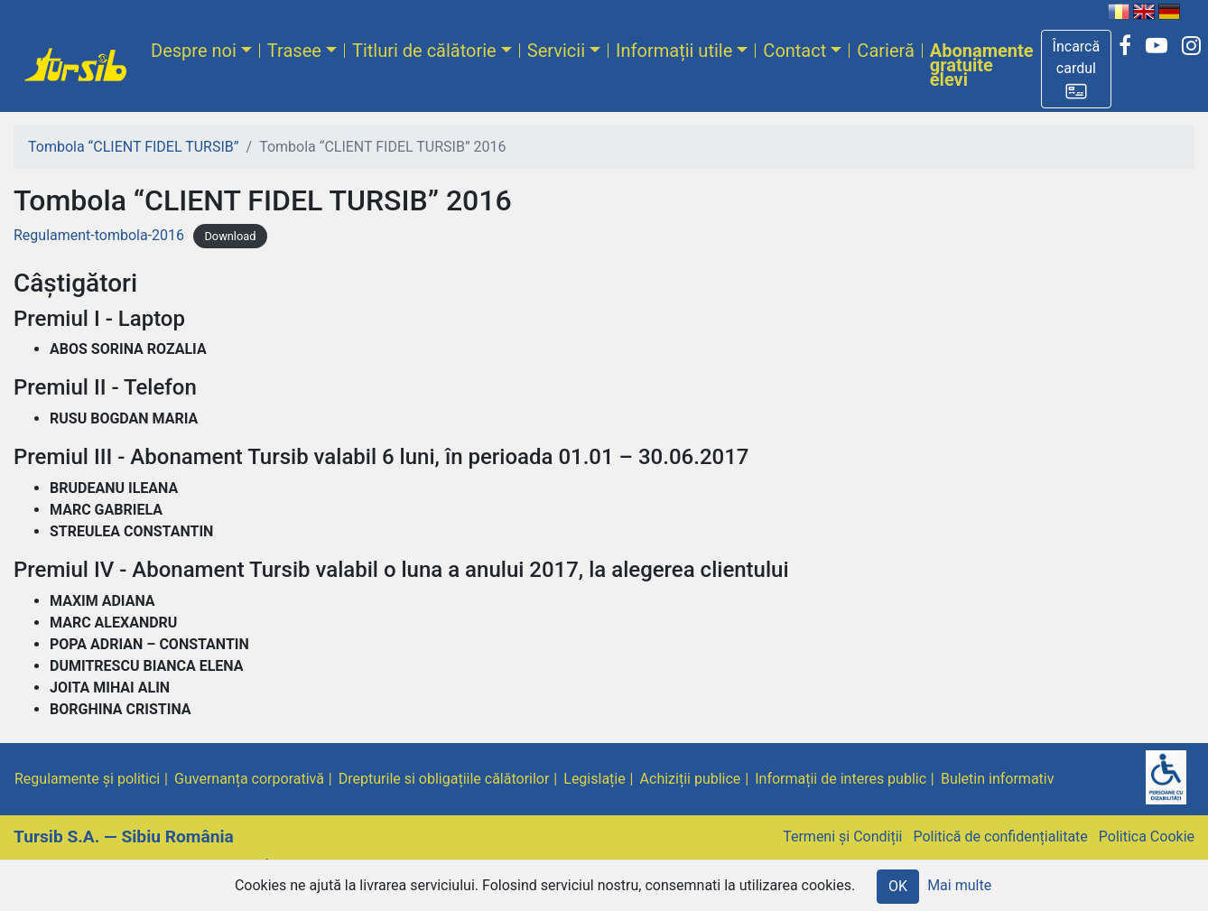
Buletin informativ (998, 778)
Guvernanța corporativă (249, 778)
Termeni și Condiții (842, 836)
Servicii (556, 50)
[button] (1076, 69)
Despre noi (194, 50)
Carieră (885, 50)
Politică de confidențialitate (1000, 836)
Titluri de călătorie (424, 50)
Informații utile (674, 50)
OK (897, 886)
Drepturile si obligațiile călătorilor (444, 778)
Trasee (294, 50)
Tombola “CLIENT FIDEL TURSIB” (133, 146)
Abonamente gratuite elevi (982, 65)
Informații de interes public (840, 778)
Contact (794, 50)
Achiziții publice (690, 778)
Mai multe (959, 885)
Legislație (594, 778)
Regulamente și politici (87, 778)
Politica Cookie (1146, 836)
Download (230, 236)
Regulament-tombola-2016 (99, 235)
